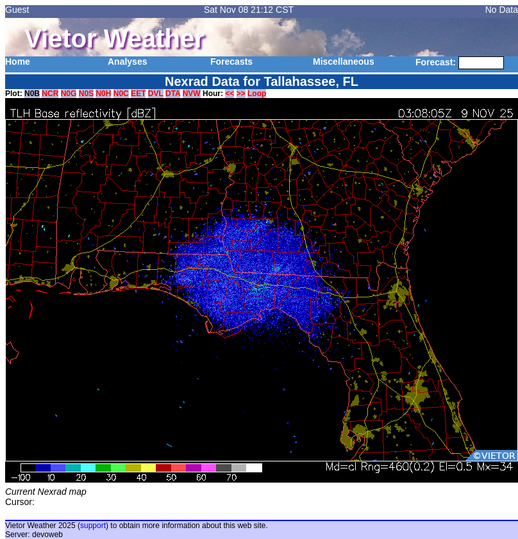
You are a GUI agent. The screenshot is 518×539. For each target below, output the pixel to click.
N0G (69, 93)
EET (138, 93)
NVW (192, 93)
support (93, 525)
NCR (50, 93)
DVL (155, 93)
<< (229, 93)
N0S (86, 93)
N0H (103, 93)
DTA (172, 93)
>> (241, 93)
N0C (121, 93)
